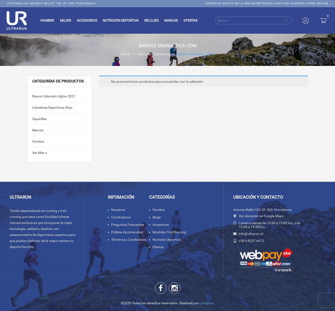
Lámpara (206, 303)
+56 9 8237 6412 (251, 241)
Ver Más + (39, 153)
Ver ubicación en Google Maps (261, 216)
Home (125, 54)
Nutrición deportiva (153, 54)
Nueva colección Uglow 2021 (53, 96)
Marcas (37, 130)
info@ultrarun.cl (251, 234)
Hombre (38, 141)
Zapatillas (39, 119)
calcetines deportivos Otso (52, 107)
